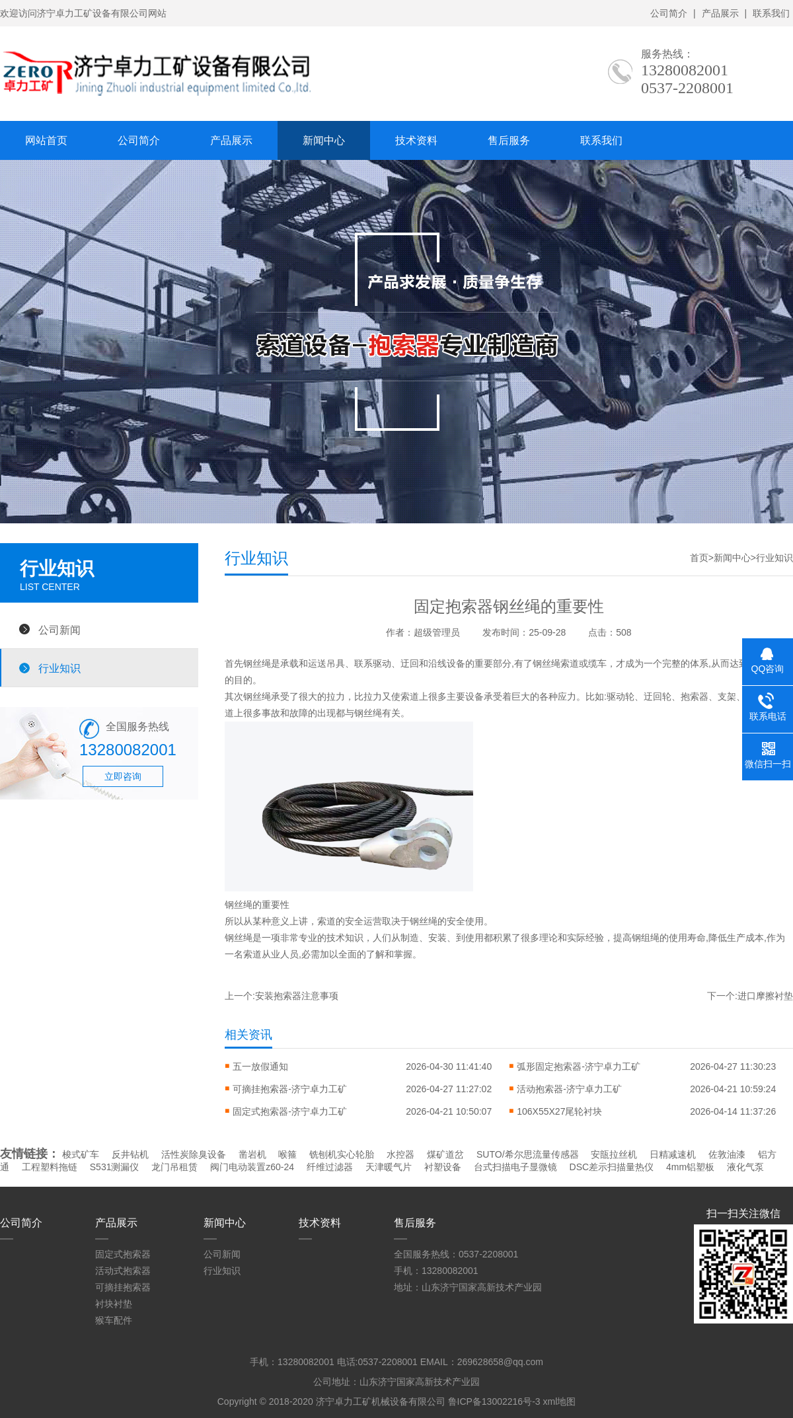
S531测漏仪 (114, 1167)
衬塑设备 (442, 1167)
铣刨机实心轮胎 (341, 1154)
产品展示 (720, 13)
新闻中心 (324, 140)
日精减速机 (673, 1154)
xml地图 (559, 1401)
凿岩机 (252, 1154)
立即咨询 (122, 776)
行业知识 (59, 668)
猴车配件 (113, 1320)
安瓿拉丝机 (614, 1154)
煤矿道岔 (445, 1154)
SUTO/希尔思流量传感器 (527, 1154)
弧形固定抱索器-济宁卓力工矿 (578, 1066)
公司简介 (668, 13)
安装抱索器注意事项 (296, 995)
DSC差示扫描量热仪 (612, 1167)
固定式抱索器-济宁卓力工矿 (290, 1111)
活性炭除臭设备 (193, 1154)
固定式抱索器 (123, 1254)
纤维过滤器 (330, 1167)
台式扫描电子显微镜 (515, 1167)
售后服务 (509, 140)
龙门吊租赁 (174, 1167)
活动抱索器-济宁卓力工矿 (569, 1089)
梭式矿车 (80, 1154)
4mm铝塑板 (690, 1167)
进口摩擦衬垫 (765, 995)
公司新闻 (59, 630)
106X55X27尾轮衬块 (559, 1111)
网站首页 (46, 140)
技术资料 (416, 140)
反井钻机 (130, 1154)
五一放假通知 (260, 1066)
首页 (699, 557)
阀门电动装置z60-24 (252, 1167)
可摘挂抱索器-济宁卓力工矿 (290, 1089)
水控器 (400, 1154)
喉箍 (287, 1154)
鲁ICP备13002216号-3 (494, 1401)
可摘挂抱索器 (123, 1287)
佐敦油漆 (726, 1154)
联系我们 (771, 13)
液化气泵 (745, 1167)
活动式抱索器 (123, 1270)
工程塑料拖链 (49, 1167)
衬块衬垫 (113, 1303)
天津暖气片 (388, 1167)
